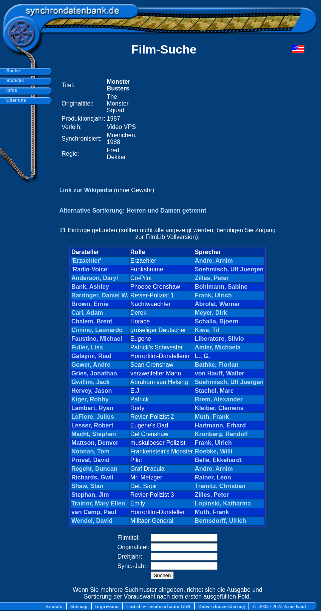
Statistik (14, 80)
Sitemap (79, 606)
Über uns (15, 100)
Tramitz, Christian (220, 486)
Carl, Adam (87, 312)
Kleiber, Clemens (219, 408)
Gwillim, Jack (90, 382)
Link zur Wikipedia (85, 190)
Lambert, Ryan (92, 408)
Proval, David (90, 460)
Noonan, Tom (90, 451)
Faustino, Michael (96, 338)
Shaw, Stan (87, 486)
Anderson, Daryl (94, 278)
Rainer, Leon (213, 477)
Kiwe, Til (207, 330)
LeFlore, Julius (92, 416)
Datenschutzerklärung (221, 606)
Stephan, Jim (90, 495)
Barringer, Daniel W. (99, 295)
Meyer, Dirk (211, 312)
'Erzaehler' (86, 260)
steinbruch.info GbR (168, 606)
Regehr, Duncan (94, 469)
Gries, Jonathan (94, 373)
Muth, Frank (212, 416)
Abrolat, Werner (217, 304)
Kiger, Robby (90, 399)
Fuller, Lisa (87, 347)
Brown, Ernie (90, 304)
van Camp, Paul (93, 512)
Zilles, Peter (212, 278)
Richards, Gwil (92, 477)
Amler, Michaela (218, 347)
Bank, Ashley (90, 286)
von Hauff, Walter (219, 373)
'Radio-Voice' (90, 269)
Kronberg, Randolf (221, 434)
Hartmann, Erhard (220, 425)
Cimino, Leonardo (97, 330)
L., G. (202, 356)
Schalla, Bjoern (217, 321)
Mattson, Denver (94, 442)
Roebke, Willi (213, 451)
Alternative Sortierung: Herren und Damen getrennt (132, 210)
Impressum (107, 606)
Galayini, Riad (91, 356)
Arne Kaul (295, 606)
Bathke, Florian (217, 364)
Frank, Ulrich (213, 295)
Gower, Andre (90, 364)
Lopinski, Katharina (223, 503)
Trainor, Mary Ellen (98, 503)
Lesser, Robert (92, 425)
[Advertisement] (207, 119)
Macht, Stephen (93, 434)
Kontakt (54, 606)
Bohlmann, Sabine (221, 286)
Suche (12, 71)
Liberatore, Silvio (219, 338)
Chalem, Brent (91, 321)
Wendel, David (92, 521)
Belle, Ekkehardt (218, 460)
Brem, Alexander (219, 399)
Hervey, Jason (91, 390)
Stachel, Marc (214, 390)
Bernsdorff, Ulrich (220, 521)
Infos (10, 90)
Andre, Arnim (214, 260)
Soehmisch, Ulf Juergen (229, 269)
